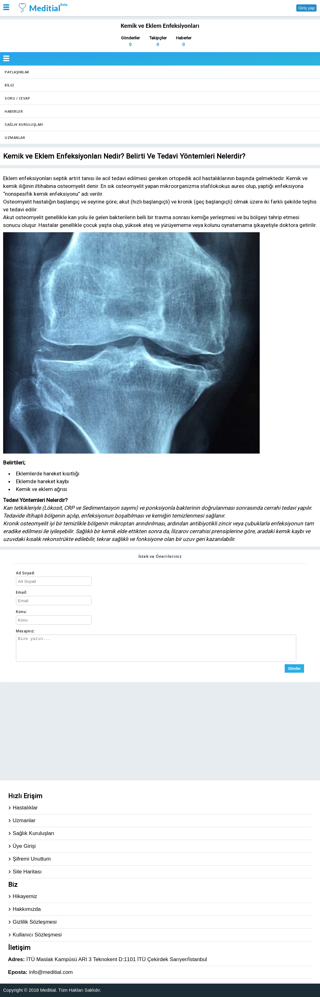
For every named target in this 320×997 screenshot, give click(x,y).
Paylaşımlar (17, 72)
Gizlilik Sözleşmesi (35, 922)
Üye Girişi (24, 846)
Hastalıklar (25, 808)
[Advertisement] (160, 730)
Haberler (14, 111)
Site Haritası (27, 872)
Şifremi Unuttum (32, 859)
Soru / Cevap (17, 98)
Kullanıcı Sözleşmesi (37, 935)
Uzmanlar (15, 137)
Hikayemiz (25, 896)
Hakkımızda (27, 909)
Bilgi (9, 85)
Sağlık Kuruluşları (24, 124)
